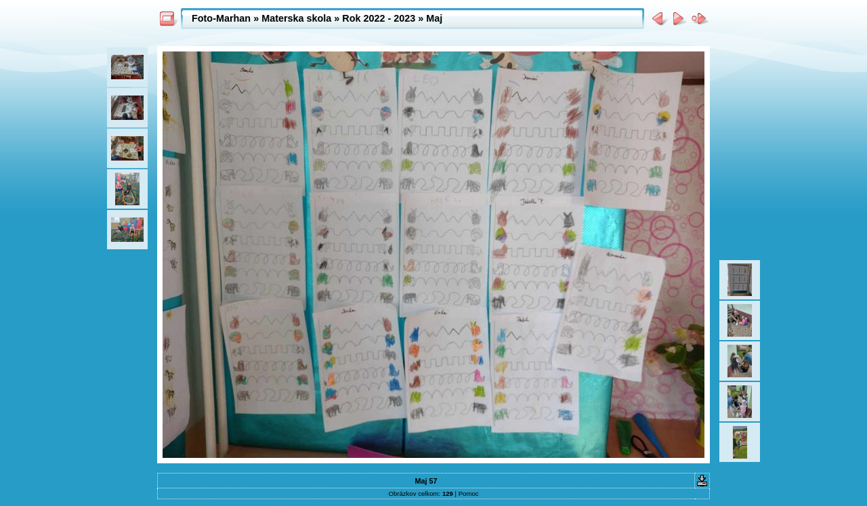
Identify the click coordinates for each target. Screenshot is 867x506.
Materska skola (296, 18)
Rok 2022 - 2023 (378, 18)
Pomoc (469, 493)
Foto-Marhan (221, 18)
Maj (434, 18)
